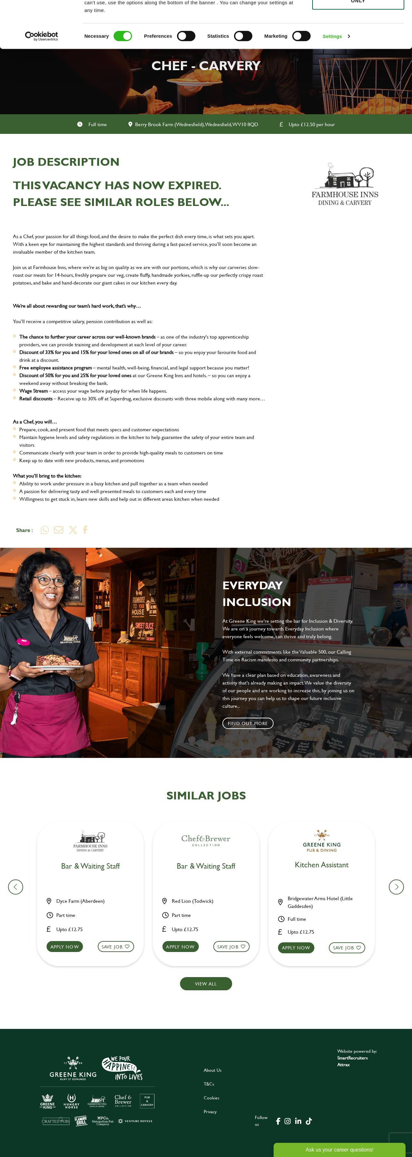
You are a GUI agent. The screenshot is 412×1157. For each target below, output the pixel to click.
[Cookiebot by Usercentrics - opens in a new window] (42, 80)
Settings (332, 80)
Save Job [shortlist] (116, 946)
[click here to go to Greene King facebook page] (278, 1121)
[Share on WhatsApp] (45, 530)
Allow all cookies (358, 16)
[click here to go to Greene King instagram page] (287, 1121)
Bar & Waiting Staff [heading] (94, 866)
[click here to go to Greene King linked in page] (298, 1121)
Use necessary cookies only (358, 40)
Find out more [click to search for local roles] (248, 723)
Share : (24, 530)
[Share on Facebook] (85, 530)
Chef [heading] (209, 866)
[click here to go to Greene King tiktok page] (309, 1121)
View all (206, 983)
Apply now (68, 946)
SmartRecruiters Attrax (352, 1061)
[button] (94, 952)
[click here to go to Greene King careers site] (97, 1091)
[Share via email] (58, 530)
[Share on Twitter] (73, 530)
